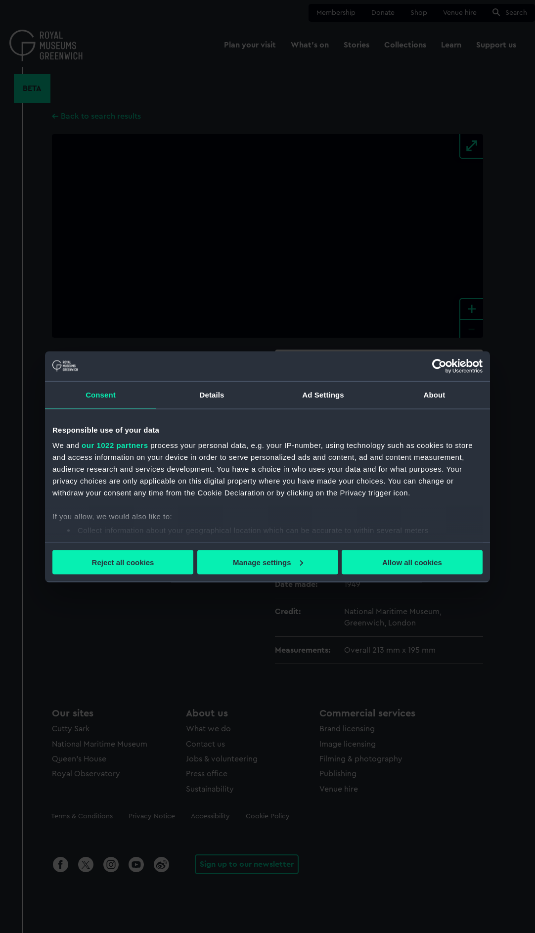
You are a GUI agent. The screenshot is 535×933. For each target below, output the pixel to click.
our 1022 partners (115, 445)
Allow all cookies (412, 562)
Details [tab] (212, 394)
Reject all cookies (123, 562)
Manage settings (268, 562)
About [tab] (435, 394)
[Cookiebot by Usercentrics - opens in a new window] (439, 365)
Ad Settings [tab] (323, 394)
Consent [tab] (101, 394)
